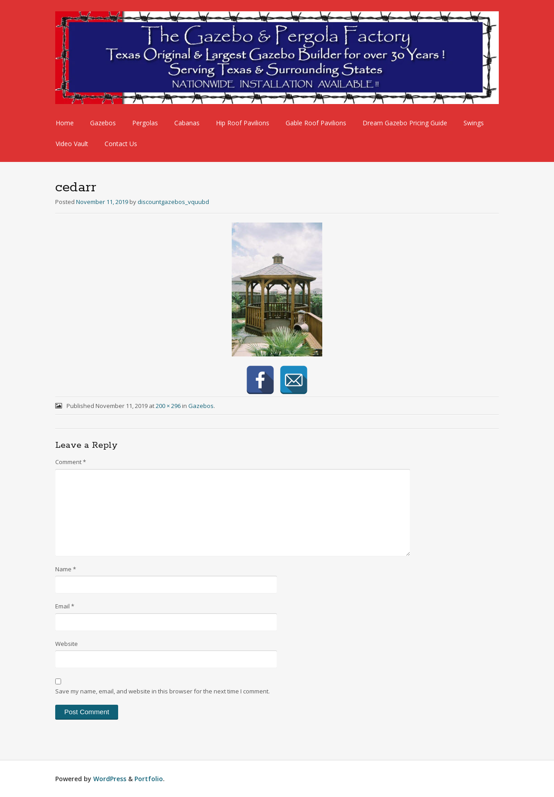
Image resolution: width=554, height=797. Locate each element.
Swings (473, 123)
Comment (70, 462)
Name (65, 569)
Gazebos (103, 123)
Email (64, 606)
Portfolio (148, 778)
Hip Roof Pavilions (242, 123)
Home (65, 123)
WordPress (109, 778)
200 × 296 (168, 406)
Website (66, 644)
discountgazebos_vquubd (173, 202)
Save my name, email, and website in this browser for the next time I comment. (162, 691)
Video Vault (72, 143)
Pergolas (145, 123)
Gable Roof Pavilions (316, 123)
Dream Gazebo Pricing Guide (405, 123)
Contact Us (121, 143)
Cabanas (187, 123)
